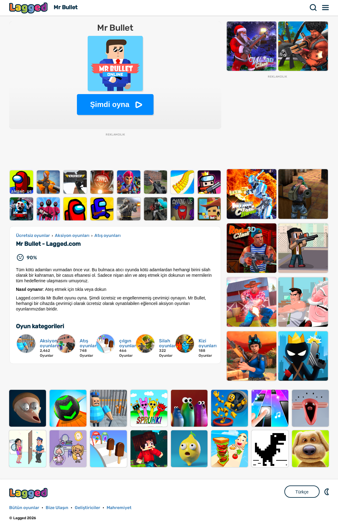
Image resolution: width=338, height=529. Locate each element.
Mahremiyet (119, 507)
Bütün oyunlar (24, 507)
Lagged (29, 8)
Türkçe (302, 491)
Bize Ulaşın (57, 507)
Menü (326, 7)
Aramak (313, 7)
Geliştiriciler (87, 507)
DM (327, 491)
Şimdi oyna (109, 104)
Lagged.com (29, 493)
